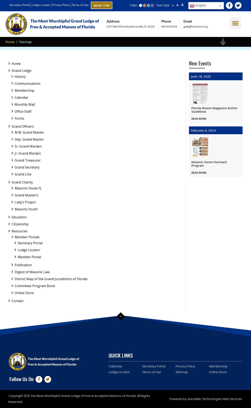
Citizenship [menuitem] (20, 224)
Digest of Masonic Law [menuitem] (32, 272)
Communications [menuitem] (27, 83)
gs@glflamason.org (195, 26)
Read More (198, 118)
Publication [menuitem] (23, 265)
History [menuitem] (20, 76)
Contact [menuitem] (17, 301)
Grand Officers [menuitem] (23, 126)
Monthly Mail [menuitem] (25, 104)
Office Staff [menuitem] (23, 111)
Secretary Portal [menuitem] (30, 243)
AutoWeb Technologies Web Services (215, 399)
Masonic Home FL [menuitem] (28, 188)
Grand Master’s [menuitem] (26, 195)
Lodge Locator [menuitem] (29, 250)
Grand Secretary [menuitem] (27, 167)
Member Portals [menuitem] (27, 237)
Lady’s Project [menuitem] (25, 202)
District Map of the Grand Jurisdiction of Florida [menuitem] (51, 279)
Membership (218, 366)
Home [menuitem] (16, 63)
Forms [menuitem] (19, 118)
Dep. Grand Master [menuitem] (29, 139)
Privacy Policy (61, 5)
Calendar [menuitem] (21, 97)
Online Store (101, 5)
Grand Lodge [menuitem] (21, 70)
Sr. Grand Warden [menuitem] (28, 146)
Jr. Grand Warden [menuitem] (28, 153)
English (198, 5)
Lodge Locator (41, 5)
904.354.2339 (169, 26)
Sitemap (182, 372)
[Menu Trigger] (235, 23)
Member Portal (29, 257)
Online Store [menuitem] (24, 293)
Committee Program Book (35, 286)
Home (10, 42)
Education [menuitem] (19, 217)
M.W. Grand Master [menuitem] (29, 132)
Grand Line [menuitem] (23, 174)
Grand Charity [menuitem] (22, 182)
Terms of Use (80, 5)
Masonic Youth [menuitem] (26, 209)
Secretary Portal (19, 5)
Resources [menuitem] (20, 231)
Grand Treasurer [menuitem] (28, 160)
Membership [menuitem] (24, 90)
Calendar (115, 366)
